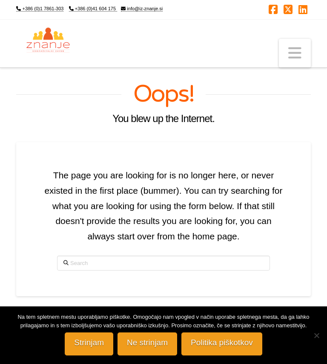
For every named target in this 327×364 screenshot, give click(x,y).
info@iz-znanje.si (142, 8)
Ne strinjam (147, 342)
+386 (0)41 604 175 (93, 8)
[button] (295, 53)
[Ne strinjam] (316, 335)
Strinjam (89, 342)
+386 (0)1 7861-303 (39, 8)
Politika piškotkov (222, 342)
